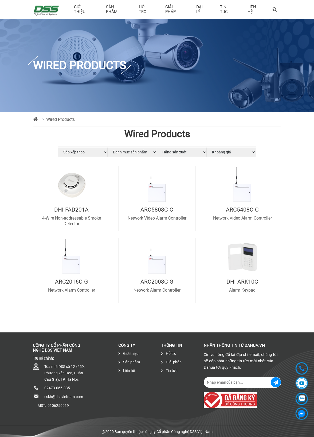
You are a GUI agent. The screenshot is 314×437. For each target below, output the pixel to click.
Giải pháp (170, 9)
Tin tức (224, 9)
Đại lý (199, 9)
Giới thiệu (79, 9)
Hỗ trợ (142, 9)
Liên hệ (252, 9)
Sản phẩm (111, 9)
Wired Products (60, 119)
